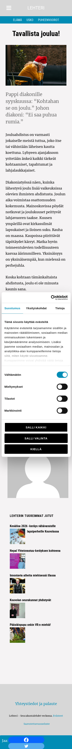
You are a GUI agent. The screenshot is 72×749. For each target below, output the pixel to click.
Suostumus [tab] (12, 308)
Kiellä (35, 449)
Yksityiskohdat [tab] (36, 308)
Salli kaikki (36, 427)
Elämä (17, 20)
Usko (29, 20)
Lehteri (36, 8)
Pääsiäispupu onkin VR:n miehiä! (30, 625)
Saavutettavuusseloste (36, 723)
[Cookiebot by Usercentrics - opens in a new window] (51, 297)
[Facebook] (26, 740)
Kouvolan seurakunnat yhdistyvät (30, 600)
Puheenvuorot (48, 20)
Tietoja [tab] (60, 308)
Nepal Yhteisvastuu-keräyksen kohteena (35, 550)
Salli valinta (36, 438)
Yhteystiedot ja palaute (36, 703)
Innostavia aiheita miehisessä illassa (33, 575)
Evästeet (58, 715)
